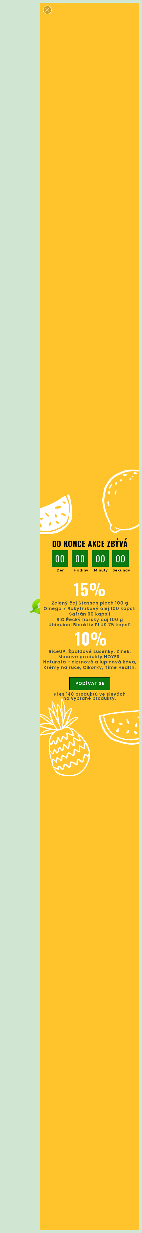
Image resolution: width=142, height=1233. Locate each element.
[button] (47, 10)
